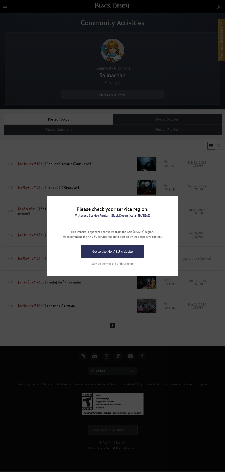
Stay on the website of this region (112, 263)
